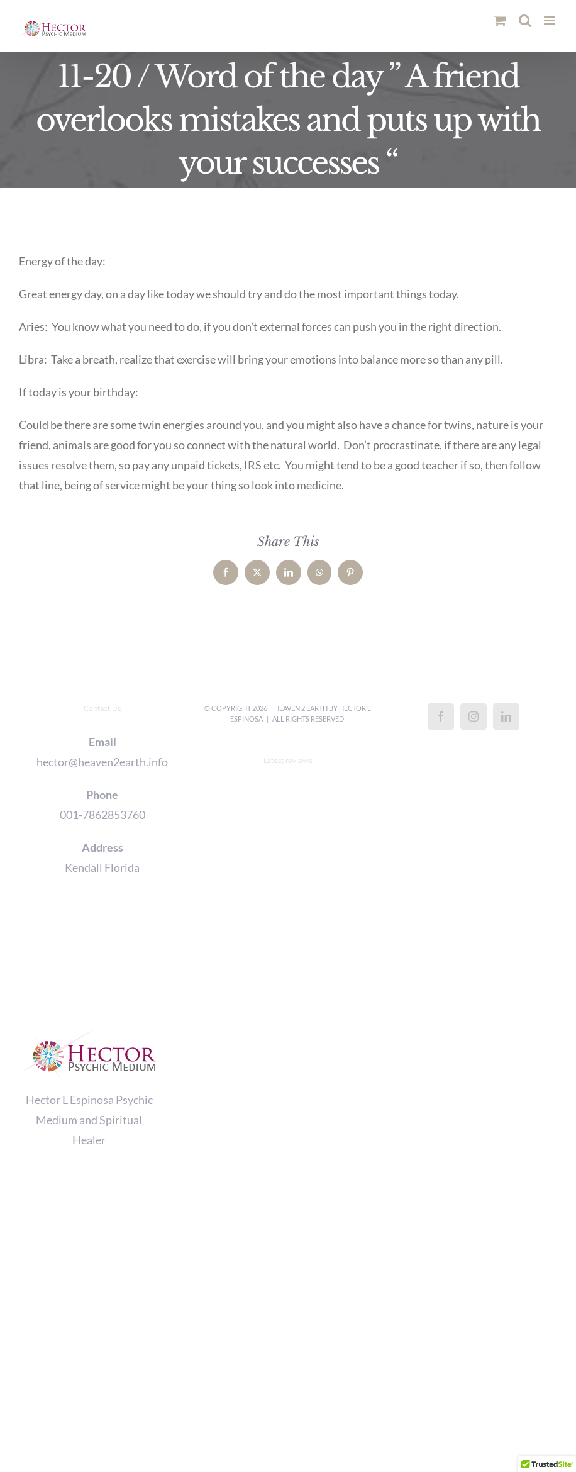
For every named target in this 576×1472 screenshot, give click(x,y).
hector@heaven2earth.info (102, 762)
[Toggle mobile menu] (550, 20)
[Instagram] (473, 716)
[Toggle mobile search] (525, 20)
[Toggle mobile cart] (500, 20)
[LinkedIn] (506, 716)
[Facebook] (441, 716)
